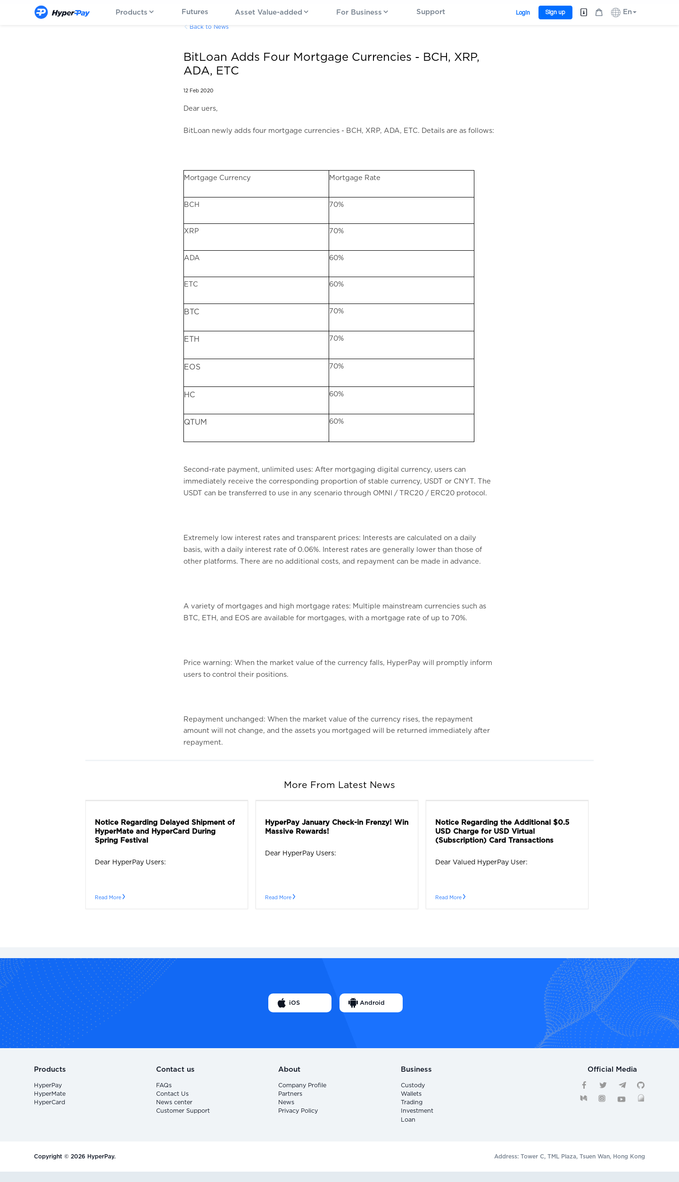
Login (523, 12)
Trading (411, 1107)
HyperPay (47, 1086)
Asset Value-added (272, 12)
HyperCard (49, 1107)
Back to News (209, 27)
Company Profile (301, 1086)
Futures (195, 12)
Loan (407, 1129)
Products (135, 12)
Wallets (411, 1097)
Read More (110, 897)
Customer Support (182, 1118)
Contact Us (172, 1097)
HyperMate (49, 1097)
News (285, 1107)
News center (173, 1107)
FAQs (163, 1086)
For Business (362, 12)
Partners (290, 1097)
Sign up (555, 12)
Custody (412, 1086)
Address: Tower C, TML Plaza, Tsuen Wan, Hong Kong (569, 1167)
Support (430, 12)
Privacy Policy (298, 1118)
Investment (416, 1118)
